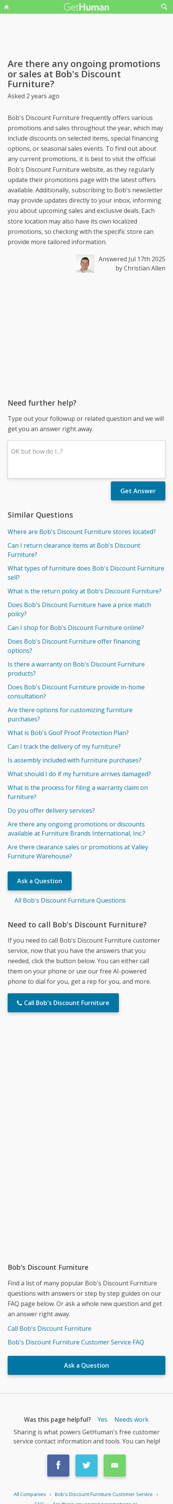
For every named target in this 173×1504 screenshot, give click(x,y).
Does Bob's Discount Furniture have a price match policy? (79, 609)
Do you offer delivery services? (51, 810)
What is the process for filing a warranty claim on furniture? (78, 792)
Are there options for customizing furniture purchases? (70, 714)
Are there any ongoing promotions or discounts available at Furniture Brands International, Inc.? (76, 829)
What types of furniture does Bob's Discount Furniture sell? (86, 573)
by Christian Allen (140, 268)
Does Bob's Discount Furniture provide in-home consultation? (76, 691)
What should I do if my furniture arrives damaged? (79, 774)
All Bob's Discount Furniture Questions (70, 900)
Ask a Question (39, 881)
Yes (102, 1419)
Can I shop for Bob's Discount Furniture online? (76, 627)
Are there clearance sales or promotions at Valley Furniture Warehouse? (78, 851)
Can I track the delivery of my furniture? (64, 746)
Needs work (131, 1419)
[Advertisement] (86, 335)
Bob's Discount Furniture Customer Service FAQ (76, 1342)
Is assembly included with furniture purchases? (74, 760)
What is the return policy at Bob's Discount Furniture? (85, 591)
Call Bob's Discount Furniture (49, 1328)
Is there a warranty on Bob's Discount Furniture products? (76, 669)
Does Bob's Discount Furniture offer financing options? (74, 646)
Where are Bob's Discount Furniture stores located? (82, 531)
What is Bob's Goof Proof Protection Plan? (68, 733)
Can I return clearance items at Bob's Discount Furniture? (74, 550)
